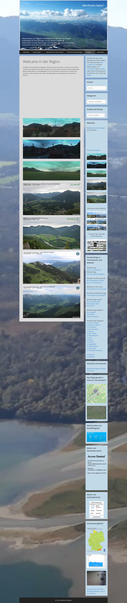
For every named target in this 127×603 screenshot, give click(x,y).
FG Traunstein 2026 (93, 302)
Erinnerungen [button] (38, 52)
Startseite (26, 52)
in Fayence (90, 331)
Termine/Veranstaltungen (75, 52)
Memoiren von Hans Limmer (54, 52)
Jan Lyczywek (91, 312)
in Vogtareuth (91, 344)
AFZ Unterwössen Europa (95, 280)
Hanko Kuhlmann (92, 316)
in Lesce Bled (91, 348)
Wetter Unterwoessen (97, 502)
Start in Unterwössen (94, 270)
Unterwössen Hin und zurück (96, 289)
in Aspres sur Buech (93, 325)
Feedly (89, 75)
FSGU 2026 (90, 306)
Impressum (100, 52)
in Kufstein (90, 342)
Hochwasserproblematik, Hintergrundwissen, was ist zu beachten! (96, 591)
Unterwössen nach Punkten (96, 295)
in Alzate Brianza (92, 346)
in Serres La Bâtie (93, 323)
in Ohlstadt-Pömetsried (94, 350)
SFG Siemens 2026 (93, 304)
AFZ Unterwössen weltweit (95, 274)
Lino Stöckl (90, 314)
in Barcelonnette (92, 329)
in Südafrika (91, 357)
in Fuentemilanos (92, 336)
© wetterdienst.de (97, 516)
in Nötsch (90, 340)
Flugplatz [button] (90, 52)
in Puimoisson (91, 327)
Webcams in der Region (97, 128)
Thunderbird (91, 69)
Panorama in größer (93, 150)
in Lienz (89, 338)
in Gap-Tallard (91, 333)
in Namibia (90, 355)
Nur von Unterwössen (94, 283)
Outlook (102, 69)
